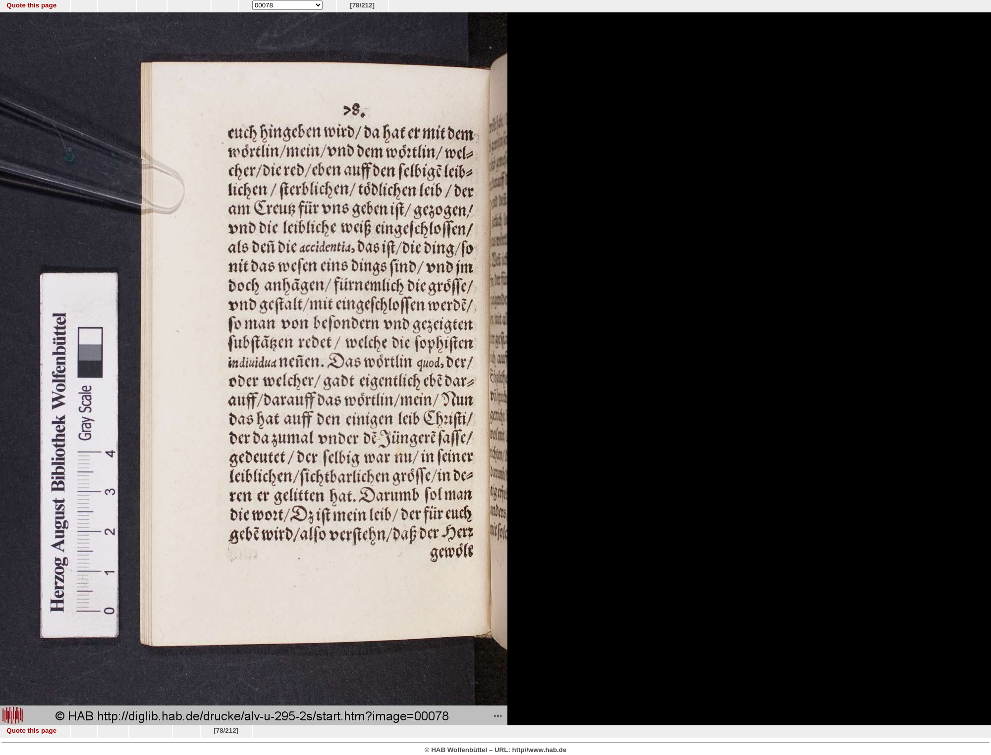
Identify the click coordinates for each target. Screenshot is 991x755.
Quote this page (31, 5)
